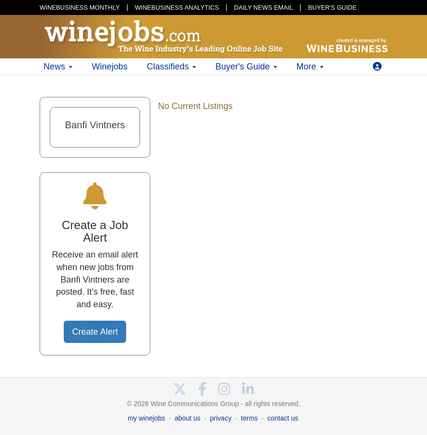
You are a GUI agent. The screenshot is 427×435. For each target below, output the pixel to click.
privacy (220, 418)
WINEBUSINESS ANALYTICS (177, 7)
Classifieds (171, 66)
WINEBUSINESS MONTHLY (80, 7)
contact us (282, 418)
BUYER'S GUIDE (332, 7)
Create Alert (95, 332)
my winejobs (146, 418)
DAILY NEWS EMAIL (263, 7)
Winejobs (110, 66)
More (310, 66)
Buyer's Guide (246, 66)
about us (187, 418)
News (57, 66)
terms (249, 418)
